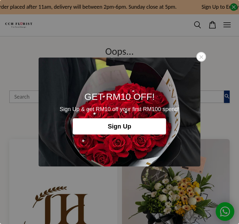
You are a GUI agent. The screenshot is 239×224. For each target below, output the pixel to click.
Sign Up (119, 126)
